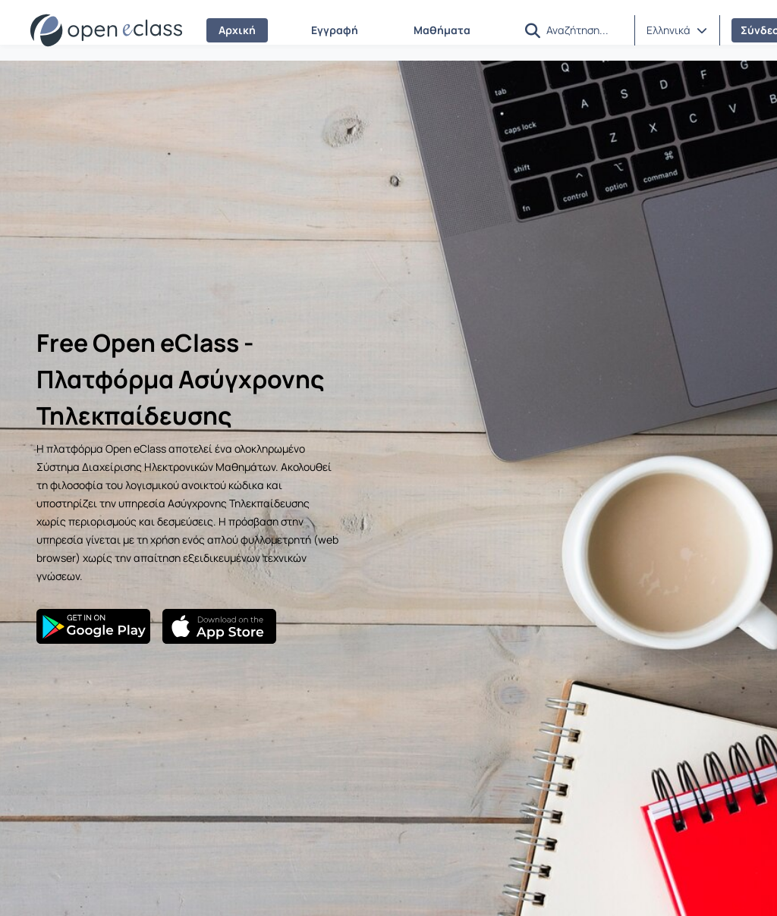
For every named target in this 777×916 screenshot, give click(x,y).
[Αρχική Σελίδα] (106, 30)
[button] (532, 30)
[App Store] (219, 626)
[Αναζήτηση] (584, 29)
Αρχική (237, 30)
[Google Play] (93, 626)
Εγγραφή (334, 30)
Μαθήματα (442, 30)
